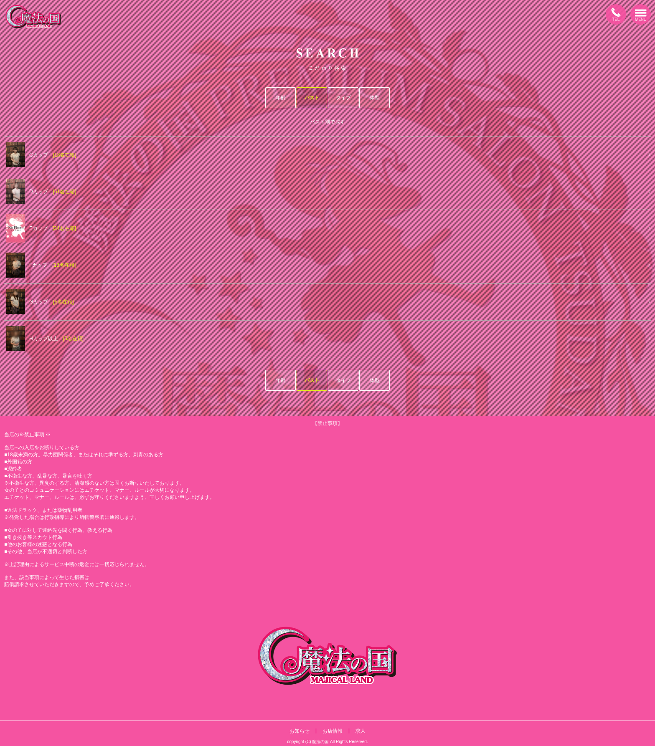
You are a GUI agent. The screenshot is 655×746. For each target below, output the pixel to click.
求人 (360, 731)
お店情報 (332, 731)
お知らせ (299, 731)
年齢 (281, 98)
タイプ (343, 98)
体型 (375, 98)
